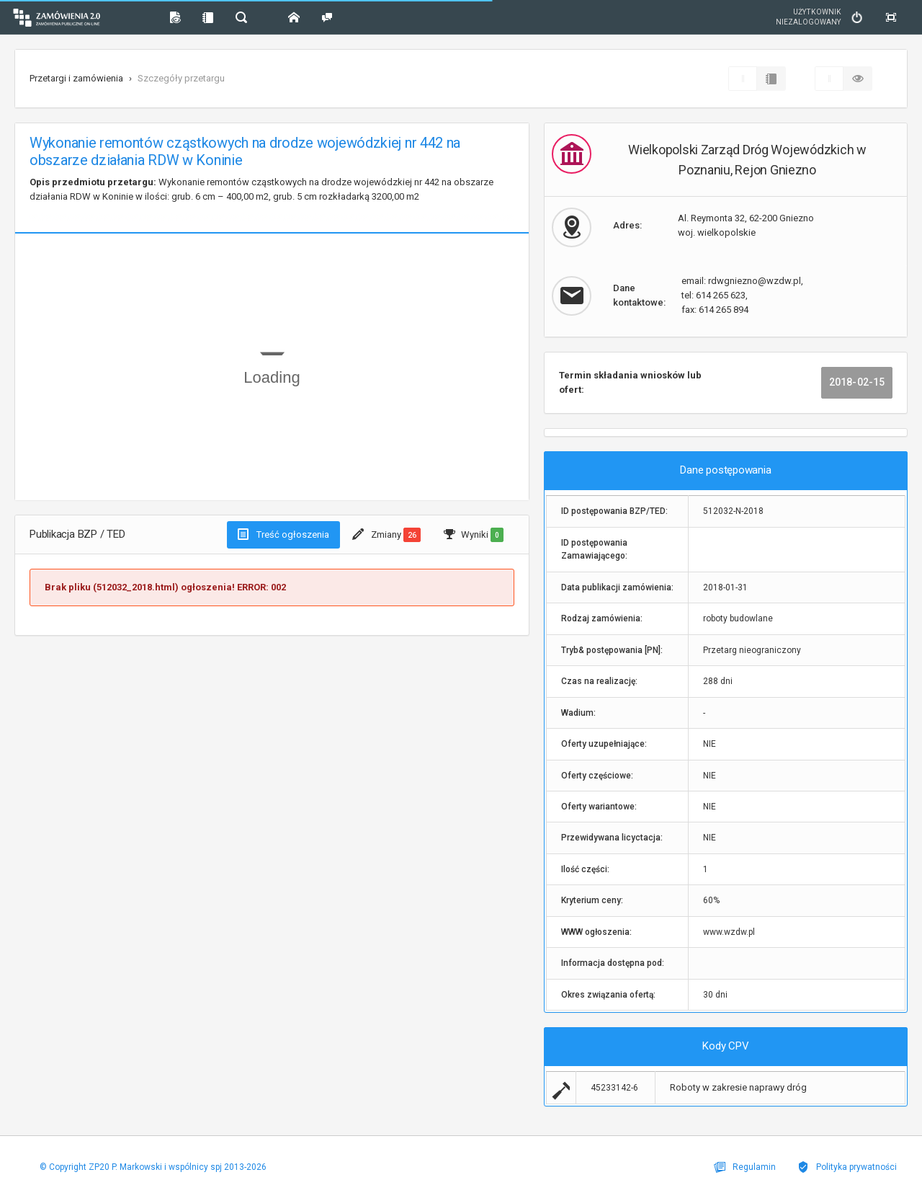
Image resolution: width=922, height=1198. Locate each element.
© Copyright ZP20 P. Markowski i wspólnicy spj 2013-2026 (153, 1167)
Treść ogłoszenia (283, 534)
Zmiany (386, 535)
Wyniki (473, 535)
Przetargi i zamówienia (76, 78)
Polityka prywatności (847, 1167)
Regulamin (745, 1167)
